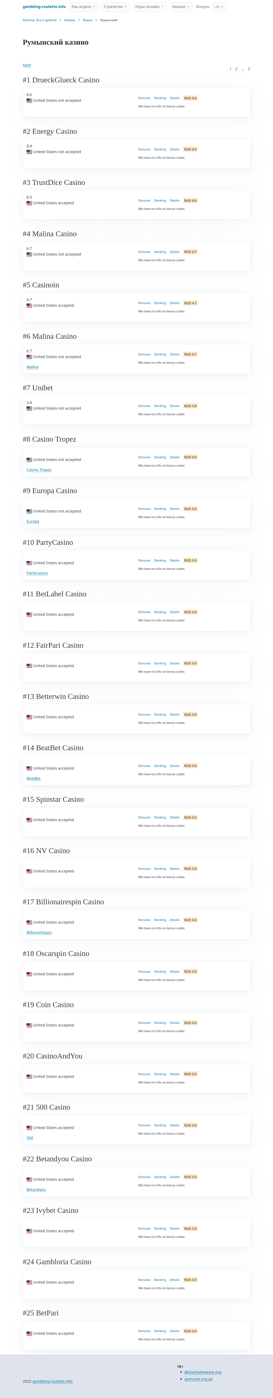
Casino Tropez (39, 469)
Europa (33, 521)
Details (175, 98)
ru (218, 6)
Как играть (81, 6)
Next (27, 65)
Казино (179, 6)
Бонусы (202, 6)
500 (30, 1137)
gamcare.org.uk (198, 1379)
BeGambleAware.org (202, 1372)
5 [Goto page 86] (249, 68)
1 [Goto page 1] (230, 68)
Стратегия (113, 6)
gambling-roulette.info (52, 1381)
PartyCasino (37, 573)
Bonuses (144, 98)
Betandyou (36, 1189)
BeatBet (34, 778)
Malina (32, 366)
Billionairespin (39, 932)
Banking (160, 98)
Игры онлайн (147, 6)
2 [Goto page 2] (236, 68)
